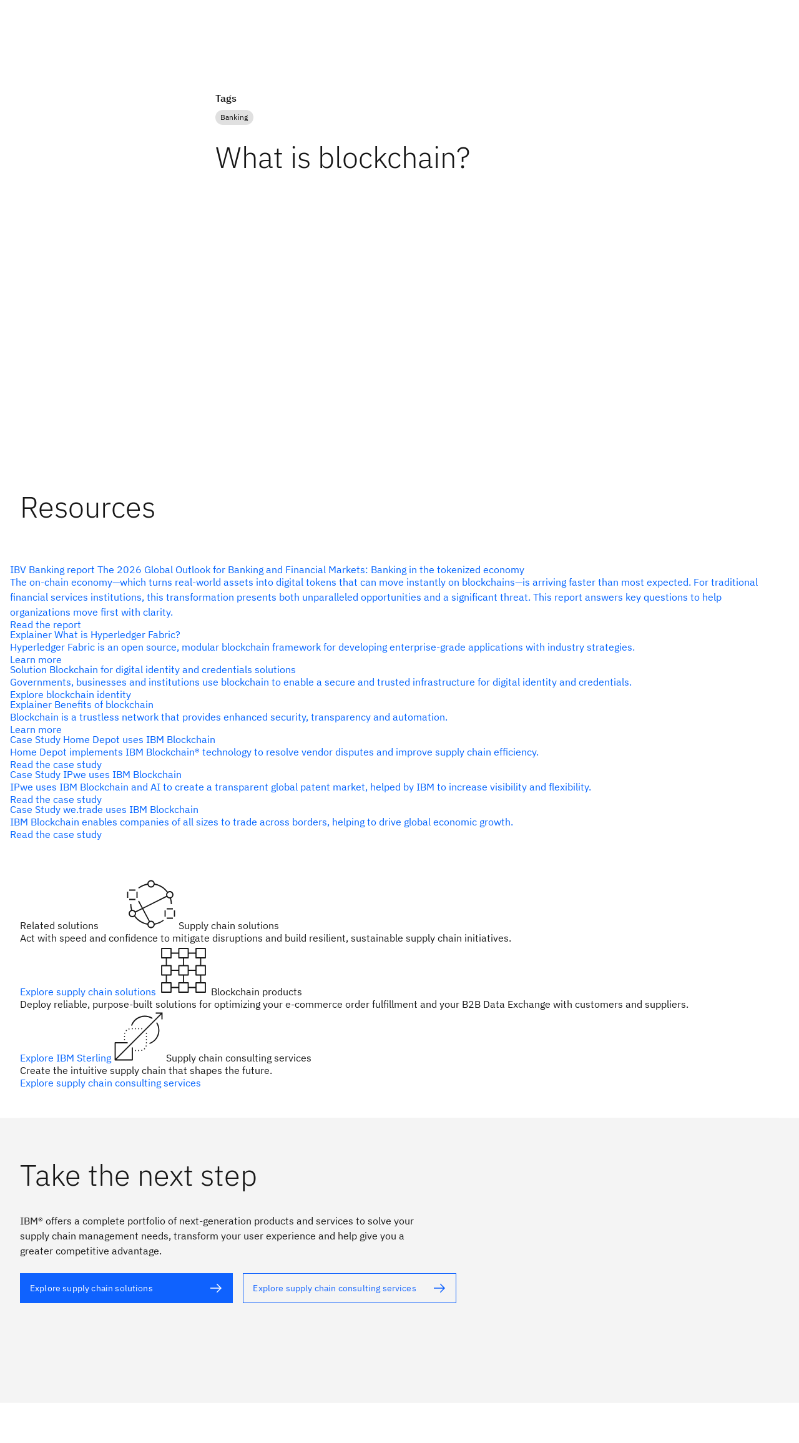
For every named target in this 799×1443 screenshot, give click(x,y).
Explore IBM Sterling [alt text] (67, 1057)
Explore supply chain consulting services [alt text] (110, 1082)
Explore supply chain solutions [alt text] (89, 991)
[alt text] (394, 597)
